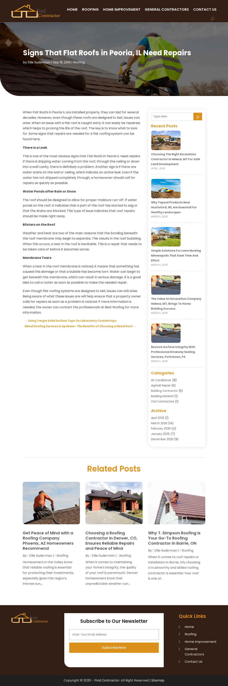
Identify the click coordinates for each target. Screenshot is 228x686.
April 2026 (157, 418)
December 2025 (162, 439)
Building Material (162, 396)
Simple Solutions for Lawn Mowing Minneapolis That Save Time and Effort (176, 255)
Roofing (90, 9)
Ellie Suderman (39, 62)
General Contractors (167, 9)
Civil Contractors (162, 401)
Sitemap (157, 680)
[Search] (197, 116)
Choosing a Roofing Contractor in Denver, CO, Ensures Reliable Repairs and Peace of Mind (111, 540)
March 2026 (159, 423)
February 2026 (161, 428)
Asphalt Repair (161, 385)
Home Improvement (121, 9)
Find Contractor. (107, 680)
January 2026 (160, 434)
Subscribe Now (114, 677)
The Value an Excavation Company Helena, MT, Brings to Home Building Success (176, 304)
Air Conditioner (161, 380)
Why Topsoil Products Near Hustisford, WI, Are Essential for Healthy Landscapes (174, 207)
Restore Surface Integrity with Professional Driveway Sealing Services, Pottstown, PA (173, 352)
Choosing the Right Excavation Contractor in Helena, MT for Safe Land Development (175, 159)
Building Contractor (164, 391)
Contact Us (205, 9)
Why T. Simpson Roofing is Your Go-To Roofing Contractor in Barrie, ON (174, 538)
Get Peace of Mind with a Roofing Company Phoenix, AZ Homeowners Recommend (48, 540)
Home (72, 9)
